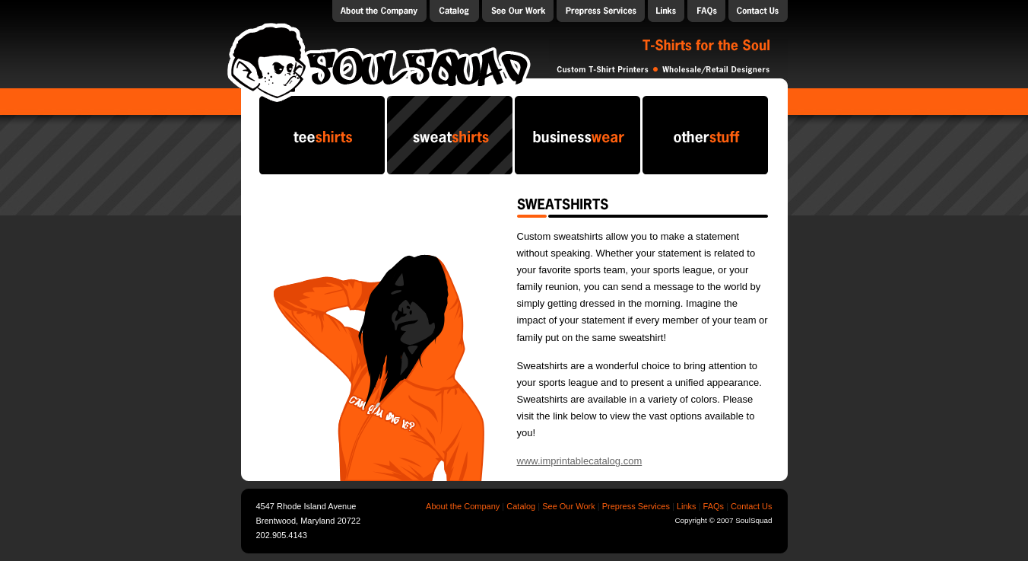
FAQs (706, 11)
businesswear (577, 135)
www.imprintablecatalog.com (579, 461)
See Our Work (568, 506)
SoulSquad (379, 61)
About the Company (379, 11)
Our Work (518, 11)
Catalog (454, 11)
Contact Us (758, 11)
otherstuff (705, 135)
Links (666, 11)
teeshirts (322, 135)
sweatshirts (449, 135)
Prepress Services (601, 11)
